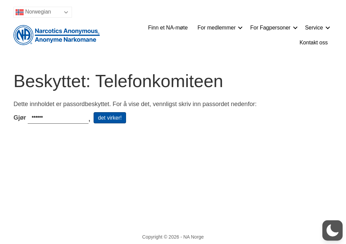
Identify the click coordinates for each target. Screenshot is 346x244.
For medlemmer (217, 27)
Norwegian (33, 12)
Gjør (54, 118)
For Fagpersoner (270, 27)
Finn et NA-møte (168, 27)
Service (314, 27)
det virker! (110, 118)
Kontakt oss (313, 42)
